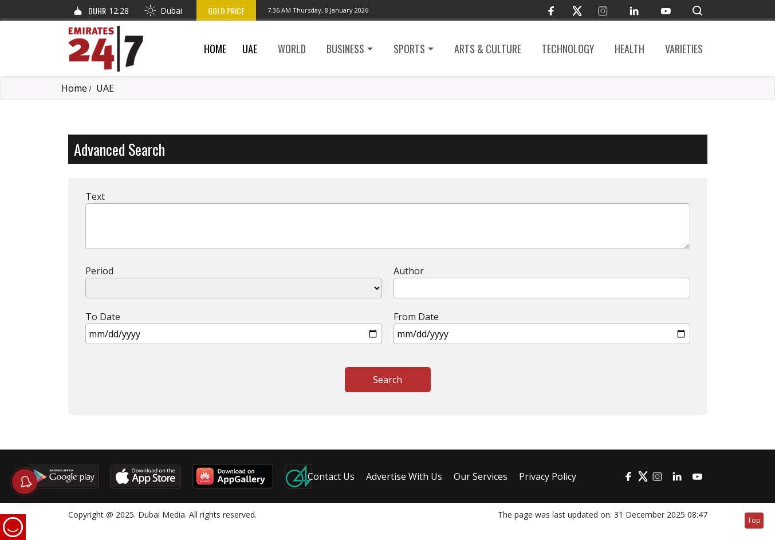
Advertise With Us (404, 476)
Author (409, 271)
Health (629, 48)
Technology (568, 48)
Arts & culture (487, 48)
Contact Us (331, 476)
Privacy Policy (547, 476)
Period (99, 271)
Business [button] (345, 48)
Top (754, 520)
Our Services (481, 476)
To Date (102, 316)
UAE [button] (249, 48)
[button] (697, 10)
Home (215, 48)
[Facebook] (551, 10)
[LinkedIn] (634, 10)
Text (95, 196)
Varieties (684, 48)
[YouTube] (666, 10)
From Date (416, 316)
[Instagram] (603, 10)
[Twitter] (577, 10)
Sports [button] (409, 48)
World (292, 48)
